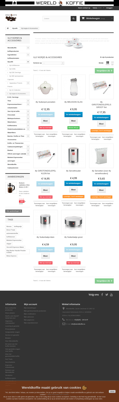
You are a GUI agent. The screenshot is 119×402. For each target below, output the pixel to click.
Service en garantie (12, 335)
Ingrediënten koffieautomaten (13, 56)
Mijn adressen (29, 317)
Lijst (112, 63)
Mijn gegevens (29, 320)
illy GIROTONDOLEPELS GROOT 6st (101, 104)
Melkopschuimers (13, 118)
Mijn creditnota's (30, 314)
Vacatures (8, 375)
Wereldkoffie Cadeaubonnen (12, 166)
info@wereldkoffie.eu (78, 324)
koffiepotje (18, 226)
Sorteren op (37, 63)
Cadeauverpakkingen (15, 147)
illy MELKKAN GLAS (73, 102)
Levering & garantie (12, 326)
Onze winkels (10, 313)
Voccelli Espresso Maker (15, 247)
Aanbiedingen (16, 176)
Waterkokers (11, 122)
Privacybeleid (10, 329)
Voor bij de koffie (13, 111)
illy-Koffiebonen (14, 65)
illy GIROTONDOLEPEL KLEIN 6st (45, 172)
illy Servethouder (73, 171)
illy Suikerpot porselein (45, 102)
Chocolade (11, 115)
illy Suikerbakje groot (73, 237)
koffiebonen (10, 237)
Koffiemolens (12, 125)
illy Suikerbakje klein (45, 237)
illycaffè (10, 62)
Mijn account (30, 304)
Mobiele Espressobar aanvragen (15, 159)
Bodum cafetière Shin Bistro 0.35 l (24, 185)
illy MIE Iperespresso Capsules (15, 77)
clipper (8, 244)
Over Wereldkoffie (11, 341)
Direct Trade (10, 230)
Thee (9, 101)
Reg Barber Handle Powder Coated (16, 251)
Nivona (8, 226)
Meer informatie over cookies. (58, 394)
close (112, 391)
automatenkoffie (12, 233)
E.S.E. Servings (12, 97)
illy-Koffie (12, 69)
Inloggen (109, 8)
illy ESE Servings (15, 72)
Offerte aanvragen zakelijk (16, 154)
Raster (108, 63)
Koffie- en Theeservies (15, 143)
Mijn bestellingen (30, 308)
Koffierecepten (10, 378)
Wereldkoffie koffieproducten (13, 49)
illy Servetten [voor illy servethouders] (101, 172)
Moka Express (11, 256)
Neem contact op (84, 8)
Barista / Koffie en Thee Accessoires (15, 137)
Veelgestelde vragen (12, 332)
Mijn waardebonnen (31, 323)
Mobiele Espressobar (14, 240)
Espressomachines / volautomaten (14, 106)
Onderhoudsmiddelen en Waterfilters (16, 130)
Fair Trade (8, 359)
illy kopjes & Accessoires (17, 93)
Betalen (8, 338)
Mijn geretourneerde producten (35, 311)
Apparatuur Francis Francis (14, 84)
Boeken (10, 150)
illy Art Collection (14, 90)
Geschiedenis (10, 362)
